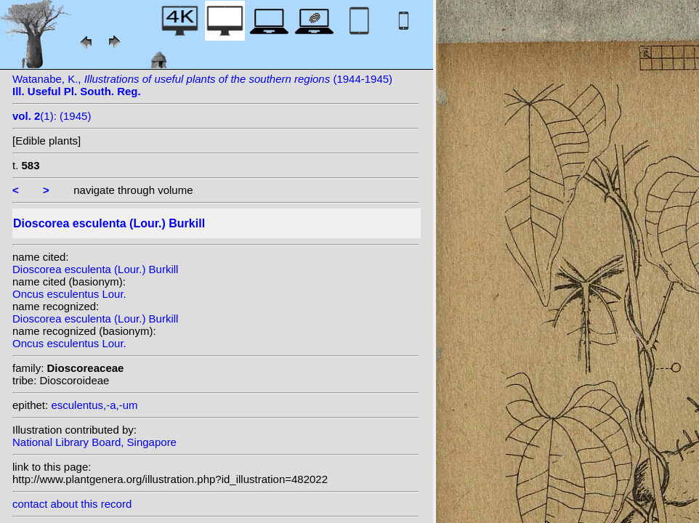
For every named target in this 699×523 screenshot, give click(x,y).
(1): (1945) (51, 116)
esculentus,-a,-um (94, 405)
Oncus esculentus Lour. (69, 294)
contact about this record (72, 504)
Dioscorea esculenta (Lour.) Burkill (95, 269)
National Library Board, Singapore (94, 442)
